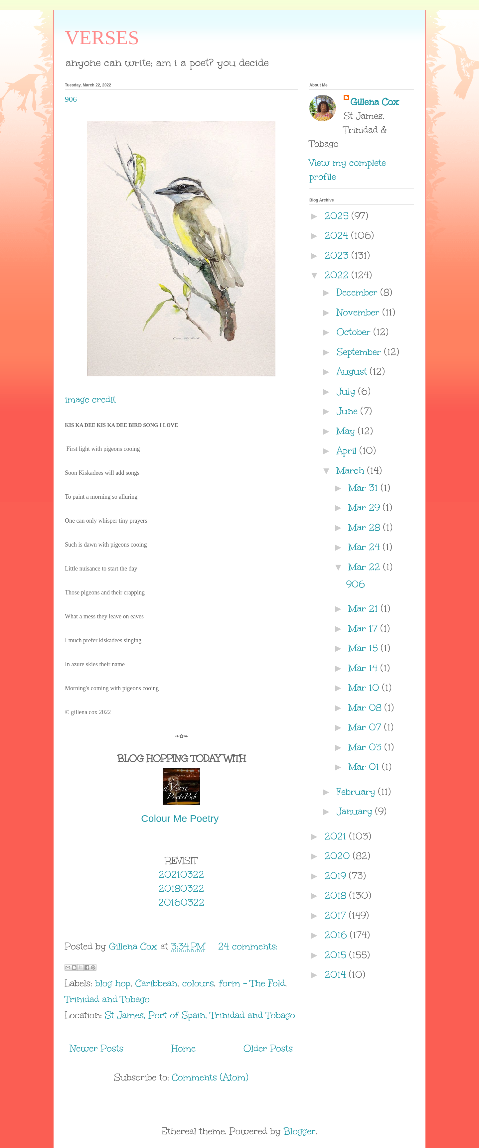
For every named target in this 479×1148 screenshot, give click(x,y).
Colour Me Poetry (181, 818)
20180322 (181, 888)
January (356, 811)
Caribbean (156, 983)
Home (184, 1048)
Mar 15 (365, 648)
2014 (337, 974)
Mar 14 (365, 668)
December (359, 292)
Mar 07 (366, 727)
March (352, 470)
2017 (337, 915)
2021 (337, 836)
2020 (339, 856)
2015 (337, 955)
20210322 (181, 874)
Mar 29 (366, 507)
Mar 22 (366, 567)
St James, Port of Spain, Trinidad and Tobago (200, 1015)
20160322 (181, 902)
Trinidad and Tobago (107, 999)
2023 (338, 255)
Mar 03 (367, 747)
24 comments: (247, 946)
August (353, 371)
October (355, 332)
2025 (338, 216)
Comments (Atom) (210, 1077)
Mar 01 (365, 767)
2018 (337, 895)
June (349, 411)
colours (198, 983)
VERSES (102, 38)
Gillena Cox (374, 102)
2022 (338, 275)
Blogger (299, 1131)
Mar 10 (365, 688)
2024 (338, 235)
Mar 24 (366, 547)
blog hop (112, 983)
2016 (337, 935)
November (360, 312)
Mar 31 (365, 488)
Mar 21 (365, 608)
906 (71, 99)
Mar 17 (365, 628)
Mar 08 (367, 707)
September (360, 352)
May (347, 431)
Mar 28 (366, 527)
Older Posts (268, 1048)
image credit (90, 399)
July (347, 391)
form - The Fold (252, 983)
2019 (337, 876)
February (357, 792)
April (348, 450)
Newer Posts (96, 1048)
